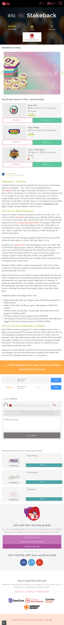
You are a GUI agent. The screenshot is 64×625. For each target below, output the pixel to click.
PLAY (44, 465)
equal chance (19, 245)
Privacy (25, 620)
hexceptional (7, 190)
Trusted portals (43, 592)
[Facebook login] (23, 562)
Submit (32, 435)
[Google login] (39, 562)
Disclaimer (16, 620)
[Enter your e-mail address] (32, 542)
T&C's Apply (20, 381)
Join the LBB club (32, 546)
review (17, 120)
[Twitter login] (31, 562)
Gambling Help (36, 620)
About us (19, 592)
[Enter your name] (32, 537)
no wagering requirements (28, 222)
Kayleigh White (11, 174)
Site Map (48, 620)
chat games (20, 217)
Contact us (29, 592)
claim (56, 380)
